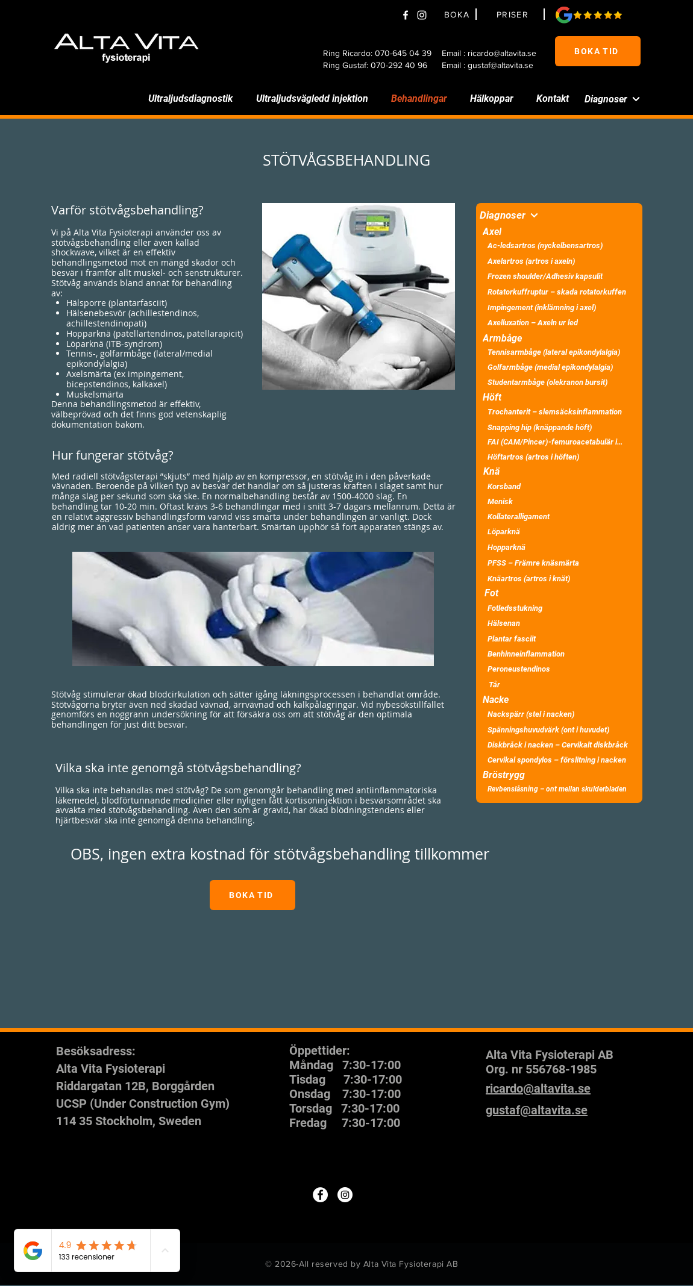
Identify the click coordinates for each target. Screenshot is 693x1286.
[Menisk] (559, 501)
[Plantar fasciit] (559, 639)
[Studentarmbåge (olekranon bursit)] (559, 382)
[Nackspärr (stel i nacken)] (559, 714)
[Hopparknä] (559, 547)
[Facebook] (406, 15)
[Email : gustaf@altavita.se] (493, 65)
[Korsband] (559, 486)
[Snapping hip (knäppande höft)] (559, 427)
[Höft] (550, 397)
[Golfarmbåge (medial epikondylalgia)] (559, 367)
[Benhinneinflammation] (559, 654)
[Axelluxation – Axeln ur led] (559, 322)
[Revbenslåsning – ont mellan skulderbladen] (559, 788)
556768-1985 (561, 1069)
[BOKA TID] (598, 51)
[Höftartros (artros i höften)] (559, 457)
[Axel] (550, 231)
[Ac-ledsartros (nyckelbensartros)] (559, 245)
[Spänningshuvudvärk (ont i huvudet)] (559, 729)
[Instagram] (345, 1194)
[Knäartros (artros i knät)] (559, 578)
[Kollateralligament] (559, 516)
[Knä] (550, 471)
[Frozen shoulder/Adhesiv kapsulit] (559, 276)
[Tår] (559, 684)
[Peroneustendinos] (559, 669)
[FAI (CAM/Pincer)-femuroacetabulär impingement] (559, 442)
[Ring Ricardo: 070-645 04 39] (379, 53)
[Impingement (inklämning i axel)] (559, 307)
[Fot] (550, 593)
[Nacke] (550, 699)
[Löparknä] (559, 531)
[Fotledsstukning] (559, 608)
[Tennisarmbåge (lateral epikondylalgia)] (559, 352)
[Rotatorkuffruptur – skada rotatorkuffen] (559, 292)
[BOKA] (459, 14)
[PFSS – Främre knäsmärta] (559, 563)
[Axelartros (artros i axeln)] (559, 261)
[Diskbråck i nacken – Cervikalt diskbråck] (559, 745)
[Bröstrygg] (550, 775)
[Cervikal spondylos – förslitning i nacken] (559, 760)
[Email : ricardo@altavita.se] (493, 53)
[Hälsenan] (559, 623)
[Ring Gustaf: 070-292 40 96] (379, 65)
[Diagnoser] (604, 99)
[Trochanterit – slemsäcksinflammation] (559, 411)
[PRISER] (514, 14)
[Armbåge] (550, 338)
